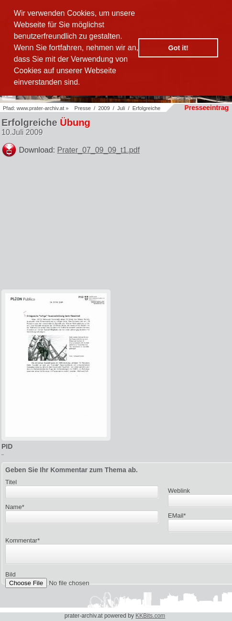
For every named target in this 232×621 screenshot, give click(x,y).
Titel (11, 482)
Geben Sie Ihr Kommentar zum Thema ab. (71, 470)
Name (14, 506)
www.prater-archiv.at (40, 108)
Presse (83, 108)
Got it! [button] (178, 48)
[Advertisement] (159, 228)
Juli (121, 108)
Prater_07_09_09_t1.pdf (98, 150)
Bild (10, 577)
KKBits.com (150, 615)
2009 (104, 108)
